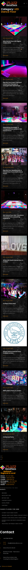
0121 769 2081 (13, 481)
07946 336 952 (10, 484)
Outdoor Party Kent (9, 303)
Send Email (4, 543)
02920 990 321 (10, 479)
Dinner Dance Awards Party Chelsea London (12, 352)
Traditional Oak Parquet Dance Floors (12, 523)
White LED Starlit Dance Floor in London (13, 261)
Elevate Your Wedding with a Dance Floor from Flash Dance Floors (13, 171)
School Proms (5, 502)
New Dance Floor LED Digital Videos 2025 (12, 42)
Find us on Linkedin (7, 566)
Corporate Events (7, 500)
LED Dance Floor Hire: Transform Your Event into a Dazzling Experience (13, 216)
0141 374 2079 (11, 483)
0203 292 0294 (10, 478)
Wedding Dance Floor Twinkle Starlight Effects (14, 515)
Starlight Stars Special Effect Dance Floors (14, 517)
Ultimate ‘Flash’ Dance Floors (10, 512)
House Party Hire (6, 495)
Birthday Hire (5, 498)
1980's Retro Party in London (12, 391)
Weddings (4, 493)
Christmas (5, 505)
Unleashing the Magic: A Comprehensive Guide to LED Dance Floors (12, 129)
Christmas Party (8, 437)
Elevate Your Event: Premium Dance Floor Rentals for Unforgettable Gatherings (12, 84)
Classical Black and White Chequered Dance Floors (14, 521)
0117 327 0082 (9, 476)
